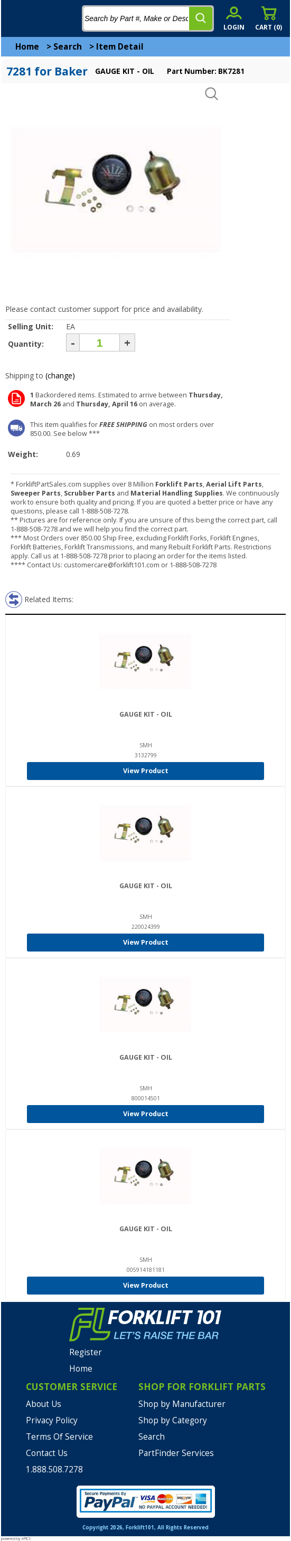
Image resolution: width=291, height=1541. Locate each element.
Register (85, 1352)
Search (67, 46)
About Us (43, 1404)
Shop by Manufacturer (182, 1404)
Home (27, 46)
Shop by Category (172, 1420)
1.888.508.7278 (54, 1469)
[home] (51, 18)
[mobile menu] (17, 18)
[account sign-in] (234, 18)
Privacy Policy (52, 1420)
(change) (60, 375)
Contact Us (47, 1453)
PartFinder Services (176, 1453)
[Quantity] (99, 342)
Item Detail (120, 46)
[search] (200, 18)
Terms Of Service (59, 1436)
